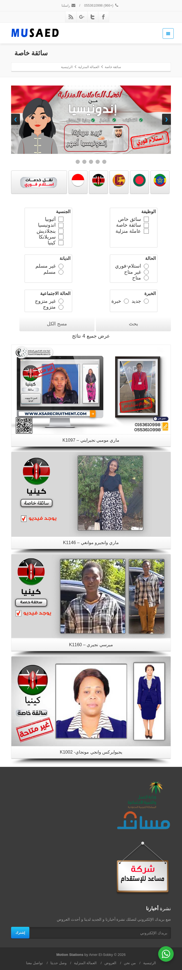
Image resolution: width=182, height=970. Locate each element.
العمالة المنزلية (85, 963)
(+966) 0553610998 (101, 5)
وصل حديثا (58, 963)
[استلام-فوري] (146, 266)
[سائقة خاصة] (146, 225)
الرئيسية (149, 963)
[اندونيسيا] (60, 225)
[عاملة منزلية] (146, 231)
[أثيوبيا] (60, 219)
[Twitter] (92, 16)
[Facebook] (103, 16)
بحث (133, 324)
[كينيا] (60, 242)
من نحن (130, 963)
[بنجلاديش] (60, 231)
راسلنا (68, 5)
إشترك (20, 933)
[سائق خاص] (146, 219)
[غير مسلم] (60, 266)
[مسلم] (60, 272)
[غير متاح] (146, 272)
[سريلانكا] (60, 236)
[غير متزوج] (60, 301)
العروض (110, 963)
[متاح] (146, 277)
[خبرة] (126, 301)
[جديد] (146, 301)
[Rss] (70, 16)
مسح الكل (57, 324)
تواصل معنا (34, 963)
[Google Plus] (81, 16)
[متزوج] (60, 307)
